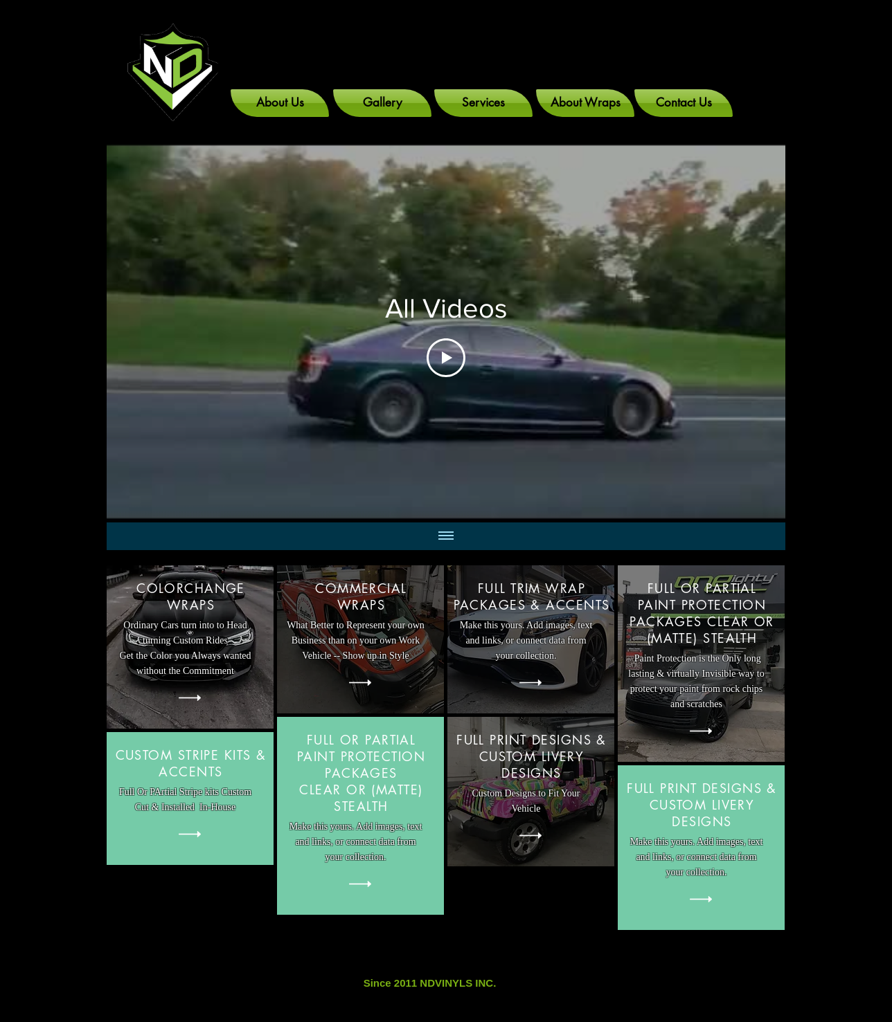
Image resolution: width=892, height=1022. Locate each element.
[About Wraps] (585, 103)
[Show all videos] (446, 536)
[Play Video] (446, 357)
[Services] (483, 103)
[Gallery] (382, 103)
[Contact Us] (683, 103)
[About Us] (280, 103)
